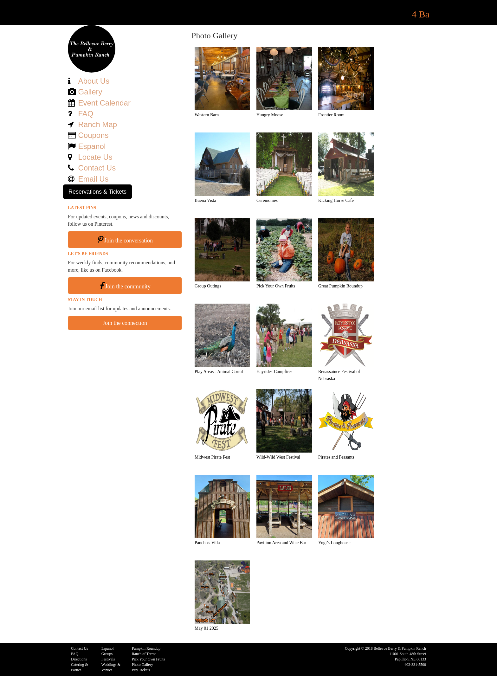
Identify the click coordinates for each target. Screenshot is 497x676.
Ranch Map (97, 124)
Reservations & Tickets (97, 192)
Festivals (108, 659)
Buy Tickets (141, 670)
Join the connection (125, 323)
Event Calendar (104, 103)
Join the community (128, 286)
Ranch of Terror (144, 654)
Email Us (93, 179)
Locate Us (95, 157)
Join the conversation (128, 240)
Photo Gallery (142, 664)
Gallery (90, 91)
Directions (79, 659)
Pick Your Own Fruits (148, 659)
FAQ (85, 113)
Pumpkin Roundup (146, 648)
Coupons (93, 135)
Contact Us (97, 168)
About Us (93, 81)
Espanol (92, 146)
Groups (107, 654)
